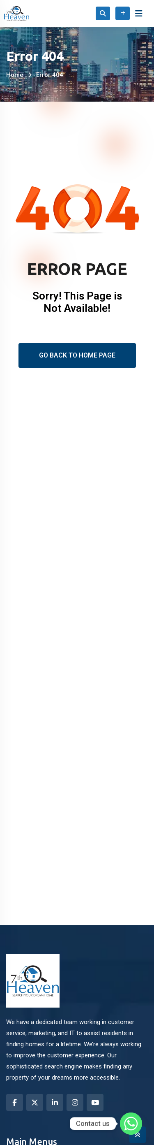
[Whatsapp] (131, 1123)
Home (14, 75)
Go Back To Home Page (77, 355)
